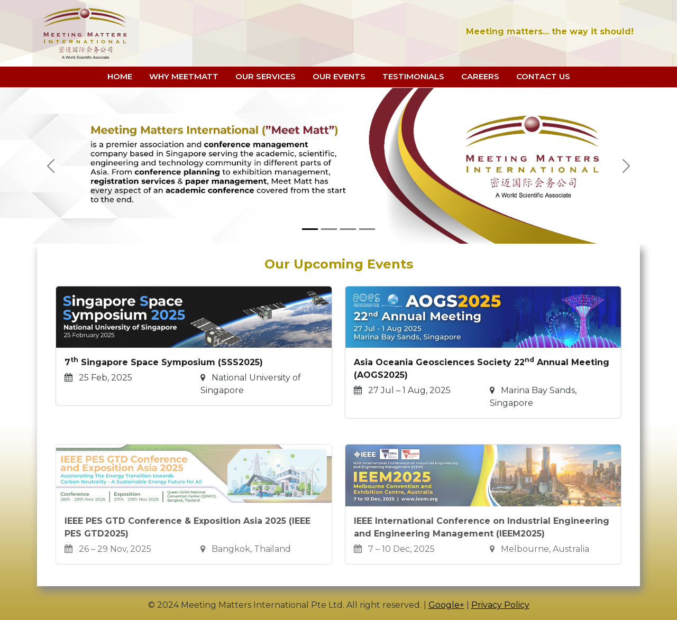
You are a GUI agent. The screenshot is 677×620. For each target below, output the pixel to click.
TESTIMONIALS (413, 76)
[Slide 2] (329, 229)
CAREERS (480, 76)
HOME (119, 76)
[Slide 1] (310, 229)
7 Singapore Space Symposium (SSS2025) (164, 378)
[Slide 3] (348, 229)
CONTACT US (543, 76)
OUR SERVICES (265, 76)
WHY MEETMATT (183, 76)
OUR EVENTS (339, 76)
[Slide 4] (367, 229)
